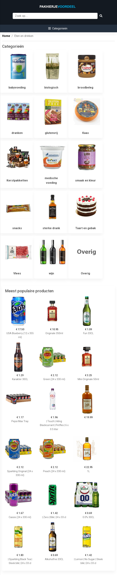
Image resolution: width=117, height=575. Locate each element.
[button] (57, 28)
